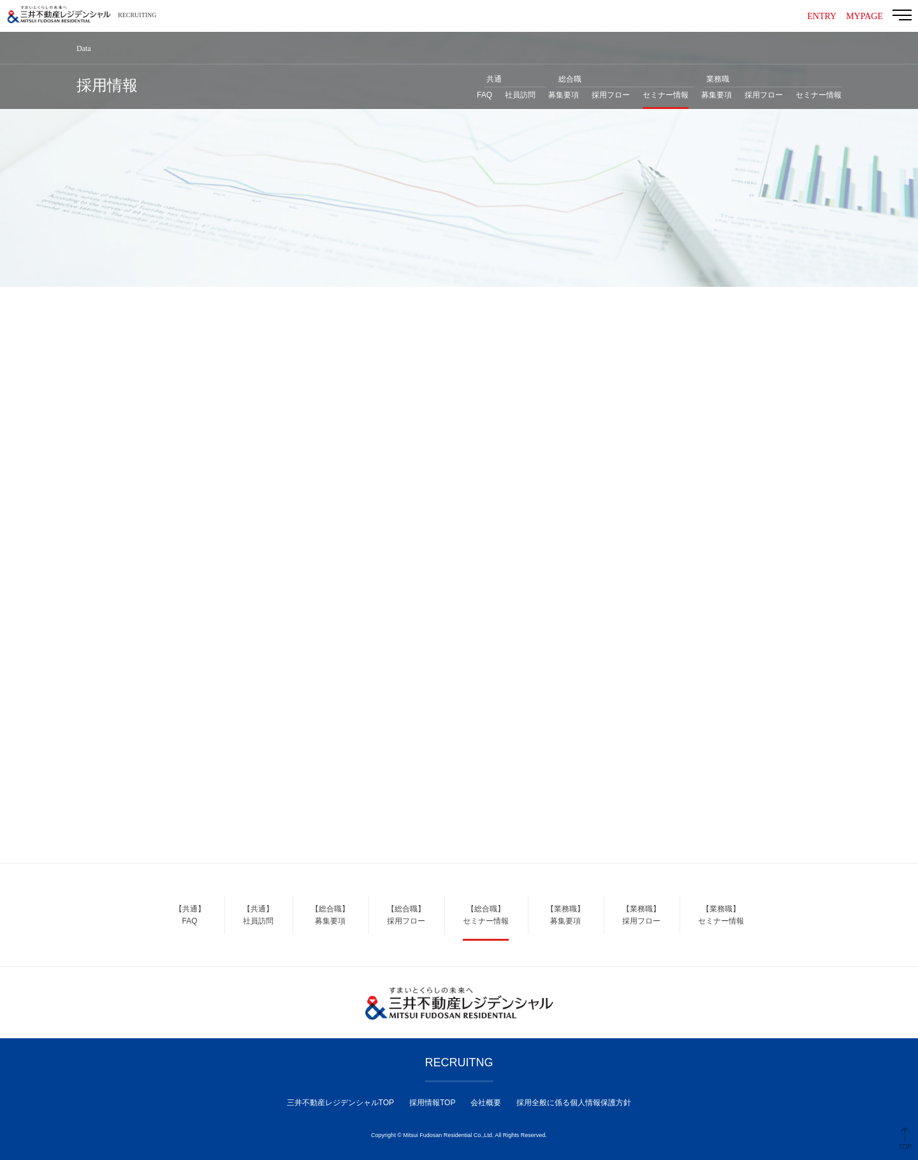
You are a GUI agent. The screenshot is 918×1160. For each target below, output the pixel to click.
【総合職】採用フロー (406, 914)
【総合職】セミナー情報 (486, 914)
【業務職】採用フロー (641, 914)
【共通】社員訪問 (258, 914)
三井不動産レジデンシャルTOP (340, 1102)
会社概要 (485, 1102)
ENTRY (821, 16)
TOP (905, 1146)
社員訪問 (520, 95)
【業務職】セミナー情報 (721, 914)
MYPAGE (864, 16)
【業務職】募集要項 (565, 914)
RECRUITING (137, 14)
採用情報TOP (432, 1102)
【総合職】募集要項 (330, 914)
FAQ (484, 95)
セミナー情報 (665, 95)
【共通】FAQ (190, 914)
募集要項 (563, 95)
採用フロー (611, 95)
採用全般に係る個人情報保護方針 (573, 1102)
